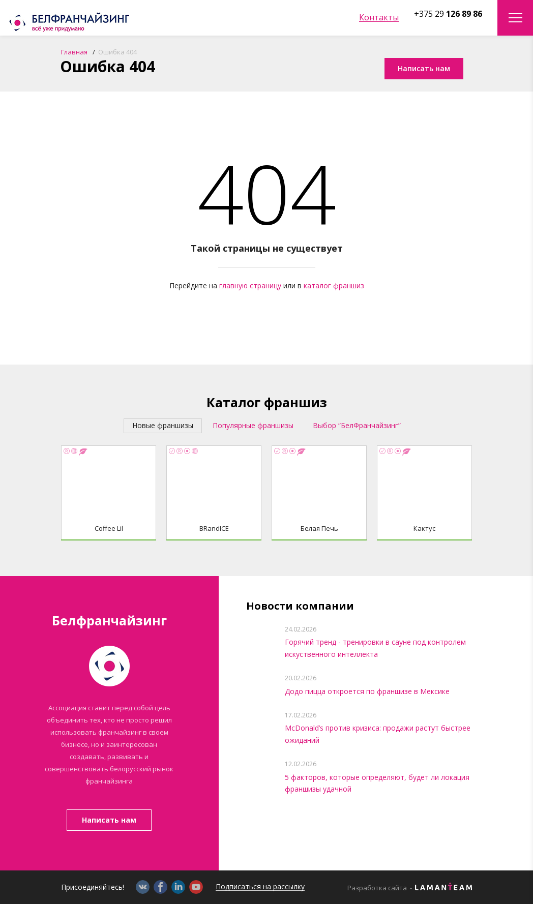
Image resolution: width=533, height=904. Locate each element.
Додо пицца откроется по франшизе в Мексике (367, 691)
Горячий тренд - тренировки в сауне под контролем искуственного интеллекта (375, 648)
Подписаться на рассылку (260, 887)
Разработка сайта (377, 888)
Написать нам (109, 820)
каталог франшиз (334, 285)
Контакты (379, 17)
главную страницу (250, 285)
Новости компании (300, 606)
